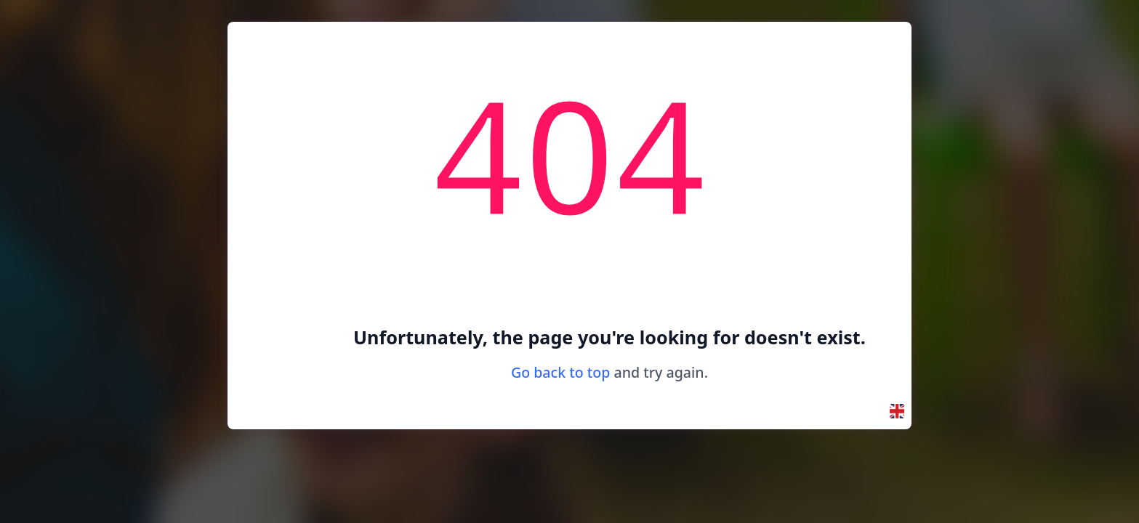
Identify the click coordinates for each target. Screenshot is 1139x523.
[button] (897, 411)
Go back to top (561, 372)
